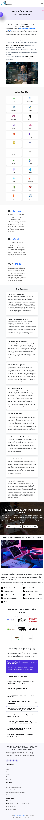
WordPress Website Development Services (15, 792)
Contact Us (8, 779)
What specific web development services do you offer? (21, 662)
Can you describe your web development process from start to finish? (21, 682)
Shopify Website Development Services (15, 794)
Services (8, 771)
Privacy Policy (27, 817)
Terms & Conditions (17, 817)
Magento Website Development (13, 789)
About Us (8, 769)
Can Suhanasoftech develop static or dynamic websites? (20, 735)
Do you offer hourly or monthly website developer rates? (20, 715)
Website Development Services (13, 785)
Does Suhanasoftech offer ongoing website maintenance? (19, 728)
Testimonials (9, 776)
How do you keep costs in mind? (18, 676)
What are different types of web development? (18, 702)
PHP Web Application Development (14, 787)
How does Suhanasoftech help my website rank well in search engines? (19, 722)
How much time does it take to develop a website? (21, 695)
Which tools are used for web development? (17, 689)
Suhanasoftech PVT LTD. (19, 815)
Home (22, 14)
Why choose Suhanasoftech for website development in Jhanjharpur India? (21, 709)
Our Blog (8, 774)
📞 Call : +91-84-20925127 (30, 527)
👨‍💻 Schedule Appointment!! (14, 527)
